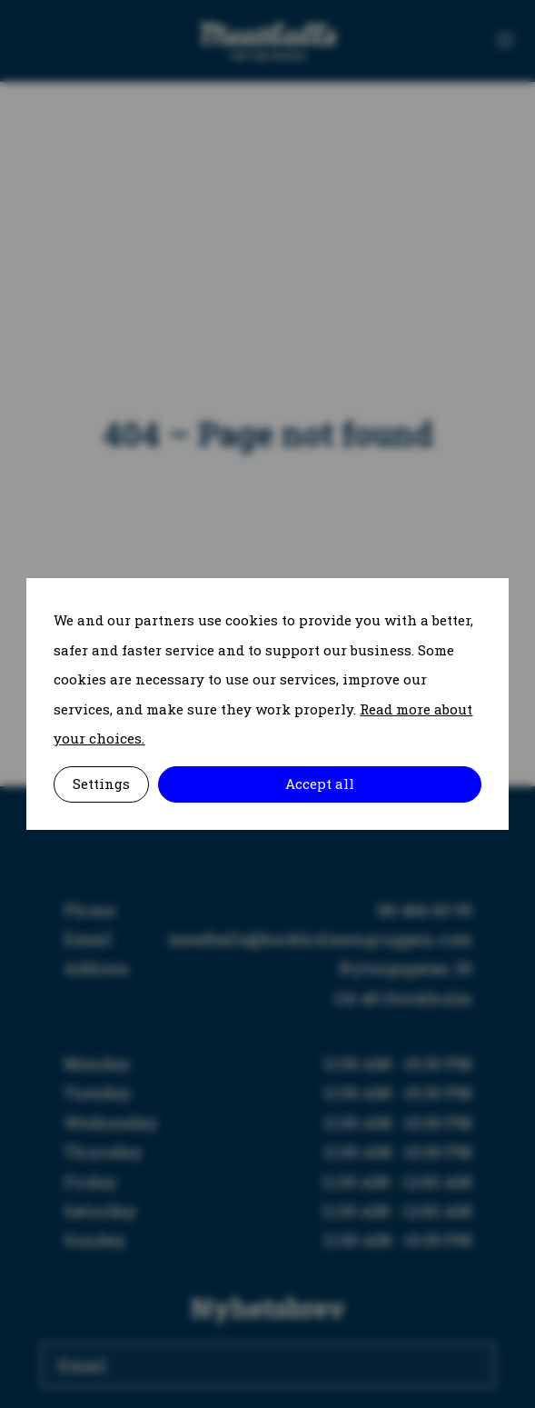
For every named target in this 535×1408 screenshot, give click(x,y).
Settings (101, 783)
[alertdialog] (267, 703)
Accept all (319, 783)
